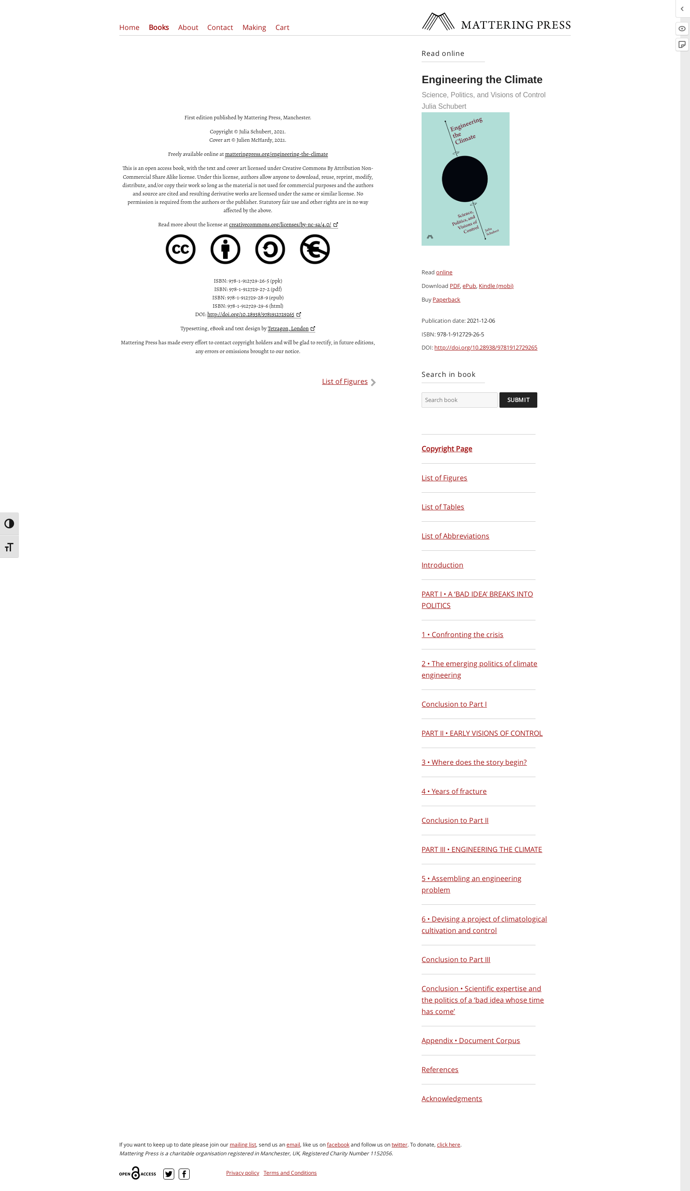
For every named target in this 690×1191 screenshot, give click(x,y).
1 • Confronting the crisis (462, 634)
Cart (282, 27)
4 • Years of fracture (454, 791)
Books (159, 27)
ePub (469, 286)
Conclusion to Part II (455, 820)
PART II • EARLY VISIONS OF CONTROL (482, 733)
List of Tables (443, 507)
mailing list (243, 1144)
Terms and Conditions (290, 1172)
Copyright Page (447, 449)
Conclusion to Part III (456, 959)
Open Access (139, 1173)
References (440, 1069)
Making (254, 27)
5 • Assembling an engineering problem (471, 884)
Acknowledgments (452, 1098)
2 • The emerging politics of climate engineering (479, 669)
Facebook (184, 1174)
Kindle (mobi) (496, 286)
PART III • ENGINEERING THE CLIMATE (482, 849)
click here (448, 1144)
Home (129, 27)
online (444, 272)
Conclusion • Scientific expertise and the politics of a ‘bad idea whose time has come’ (483, 1000)
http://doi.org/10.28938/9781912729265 (485, 347)
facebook (338, 1144)
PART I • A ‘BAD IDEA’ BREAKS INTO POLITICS (477, 599)
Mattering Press (496, 14)
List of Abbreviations (455, 536)
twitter (399, 1144)
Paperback (446, 299)
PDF (455, 286)
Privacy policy (242, 1172)
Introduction (442, 565)
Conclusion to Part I (454, 704)
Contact (220, 27)
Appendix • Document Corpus (471, 1040)
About (188, 27)
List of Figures (345, 381)
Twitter (168, 1174)
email (293, 1144)
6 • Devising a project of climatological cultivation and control (484, 924)
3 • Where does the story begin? (474, 762)
